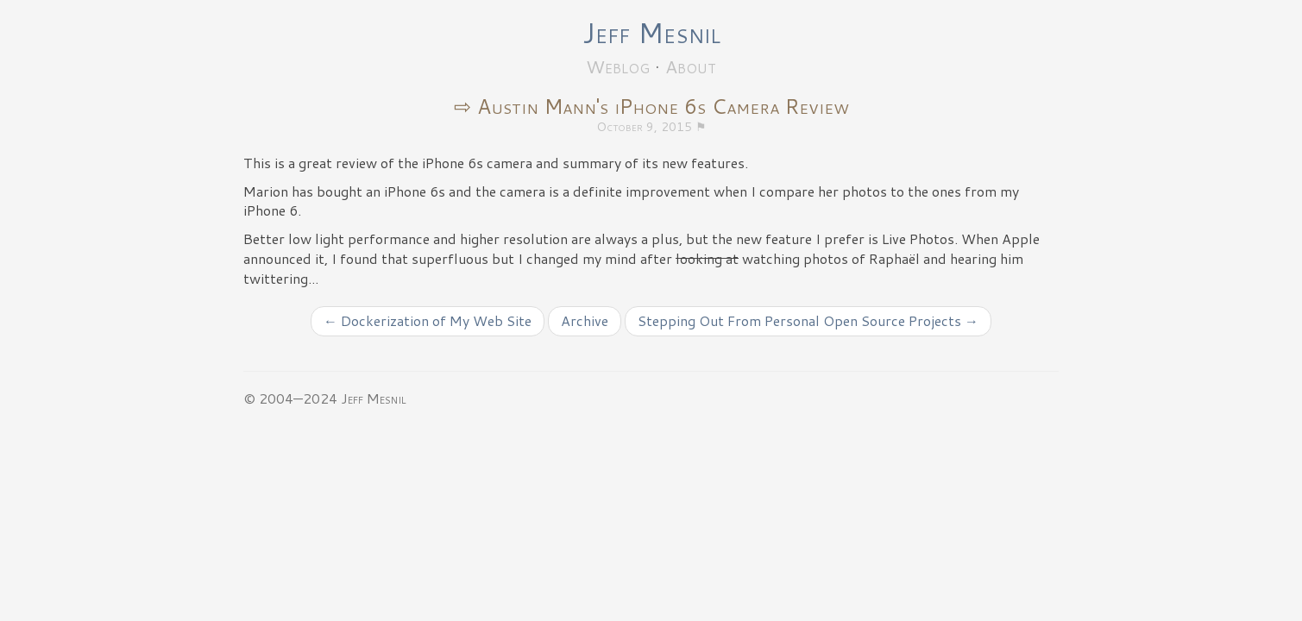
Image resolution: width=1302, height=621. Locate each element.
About (690, 66)
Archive (584, 320)
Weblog (618, 66)
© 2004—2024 (290, 398)
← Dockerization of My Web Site (427, 320)
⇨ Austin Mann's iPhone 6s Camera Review (651, 106)
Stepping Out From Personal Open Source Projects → (808, 320)
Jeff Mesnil (651, 32)
